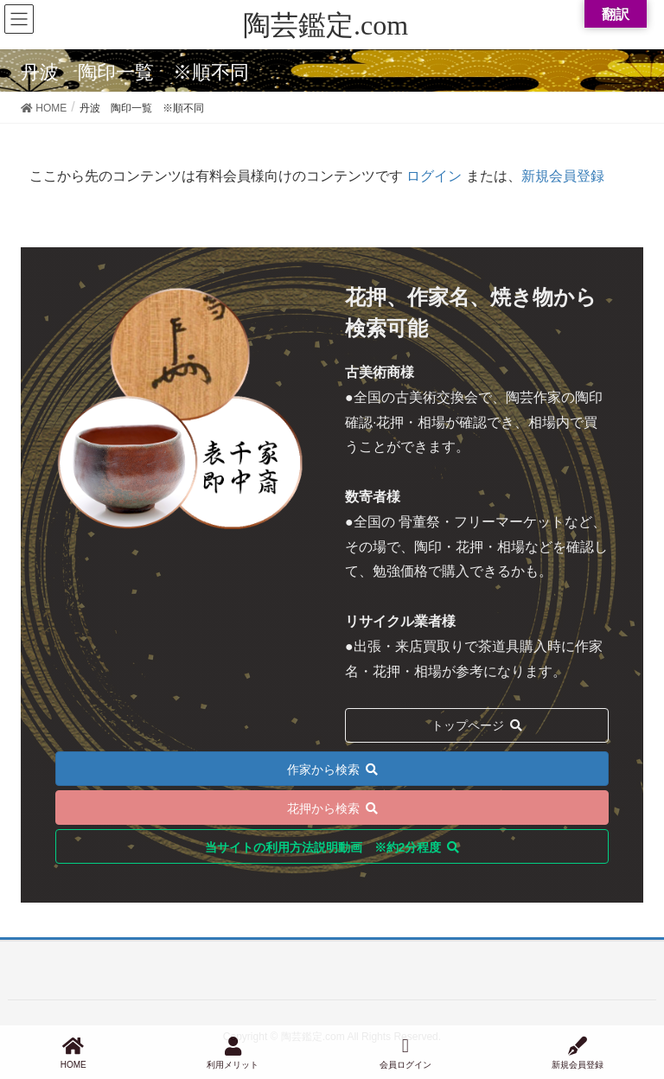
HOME (73, 1053)
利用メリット (233, 1053)
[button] (332, 768)
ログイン (434, 176)
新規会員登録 (562, 176)
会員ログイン (405, 1053)
